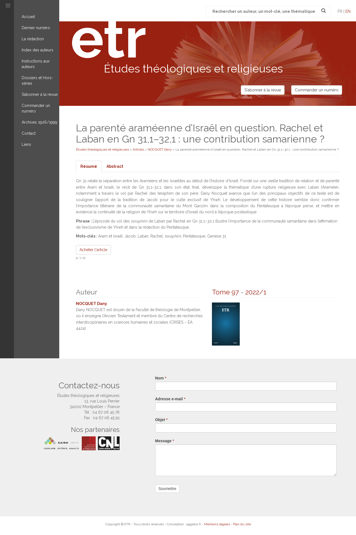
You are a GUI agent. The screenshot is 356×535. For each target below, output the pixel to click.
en (347, 11)
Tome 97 (225, 292)
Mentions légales (217, 524)
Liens (26, 144)
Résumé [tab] (88, 166)
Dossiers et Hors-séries (37, 81)
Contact (29, 133)
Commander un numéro (36, 108)
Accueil (28, 16)
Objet (161, 420)
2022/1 (255, 292)
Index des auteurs (37, 50)
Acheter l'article (93, 250)
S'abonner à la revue (262, 90)
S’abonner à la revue (40, 94)
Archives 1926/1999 (39, 122)
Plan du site (242, 524)
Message (164, 441)
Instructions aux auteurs (36, 64)
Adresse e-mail (170, 399)
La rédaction (33, 39)
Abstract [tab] (115, 166)
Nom (160, 378)
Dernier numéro (36, 28)
